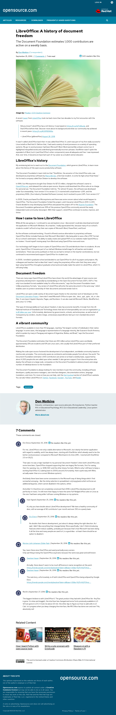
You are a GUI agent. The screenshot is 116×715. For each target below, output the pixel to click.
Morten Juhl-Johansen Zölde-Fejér (36, 543)
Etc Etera (33, 516)
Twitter (45, 378)
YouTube (68, 378)
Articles (7, 20)
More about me (42, 415)
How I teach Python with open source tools (27, 647)
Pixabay (28, 113)
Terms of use (80, 711)
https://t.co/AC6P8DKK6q (42, 131)
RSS (112, 2)
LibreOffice (36, 118)
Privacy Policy (67, 711)
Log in (98, 2)
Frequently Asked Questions (61, 20)
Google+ (60, 378)
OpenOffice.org (22, 186)
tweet (25, 118)
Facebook (53, 378)
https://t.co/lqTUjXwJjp (76, 126)
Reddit (78, 378)
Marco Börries (50, 176)
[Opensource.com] (20, 11)
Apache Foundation (86, 204)
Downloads (37, 20)
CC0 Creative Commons (40, 113)
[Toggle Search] (107, 20)
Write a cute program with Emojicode (57, 647)
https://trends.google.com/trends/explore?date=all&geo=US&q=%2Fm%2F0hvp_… (59, 568)
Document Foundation (57, 165)
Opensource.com (10, 688)
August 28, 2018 (48, 136)
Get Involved (69, 375)
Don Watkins (23, 52)
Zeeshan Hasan (33, 558)
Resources (21, 20)
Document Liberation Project (27, 296)
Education (28, 387)
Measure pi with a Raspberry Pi (82, 647)
